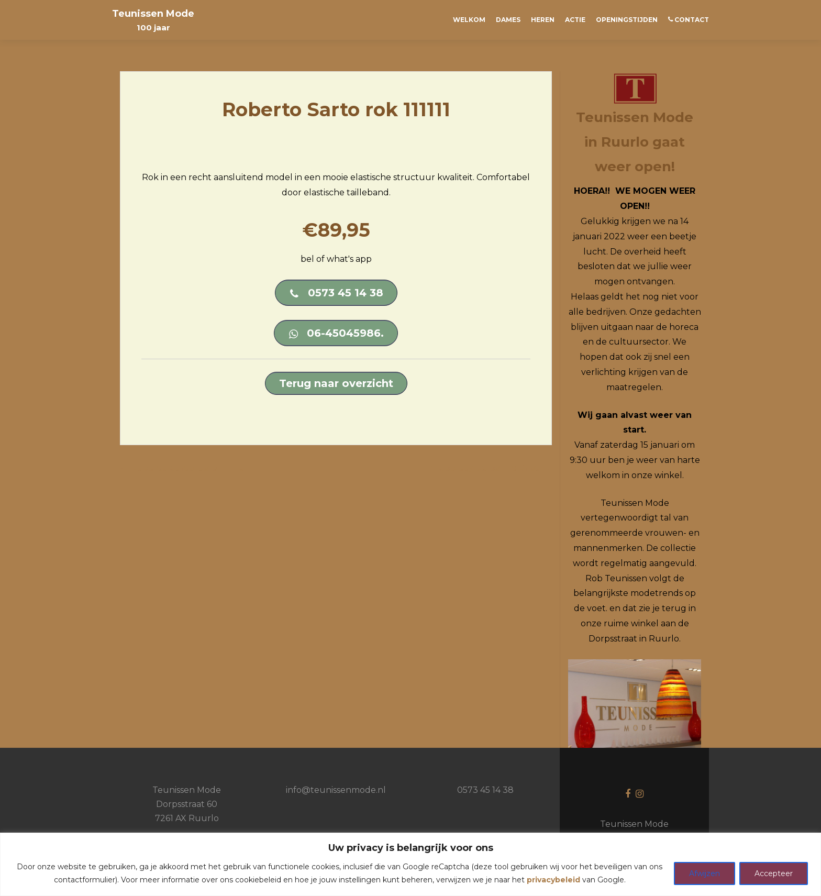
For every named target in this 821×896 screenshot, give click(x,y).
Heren (542, 20)
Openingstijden (627, 20)
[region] (410, 864)
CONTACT (688, 20)
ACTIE (575, 20)
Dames (508, 20)
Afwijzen (704, 873)
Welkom (469, 20)
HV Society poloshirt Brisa (488, 468)
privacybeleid (553, 879)
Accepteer (774, 873)
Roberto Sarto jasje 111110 (182, 468)
